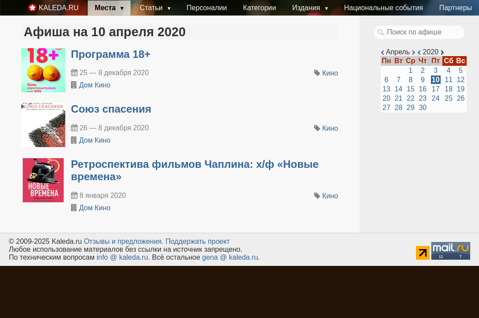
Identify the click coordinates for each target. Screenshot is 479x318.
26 (461, 98)
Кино (330, 73)
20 (386, 98)
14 (399, 89)
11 (449, 79)
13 (386, 89)
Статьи (152, 7)
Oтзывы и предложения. (124, 241)
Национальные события (383, 7)
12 (461, 79)
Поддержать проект (197, 241)
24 (436, 98)
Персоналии (207, 7)
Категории (259, 7)
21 (399, 98)
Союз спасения (111, 109)
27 (386, 107)
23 (423, 98)
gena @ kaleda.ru (230, 257)
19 (461, 89)
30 (423, 107)
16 (423, 89)
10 (436, 79)
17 (436, 89)
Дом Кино (94, 85)
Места (106, 7)
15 (411, 89)
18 (449, 89)
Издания (307, 7)
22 (411, 98)
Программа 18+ (111, 54)
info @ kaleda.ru (122, 257)
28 (399, 107)
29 (411, 107)
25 (449, 98)
